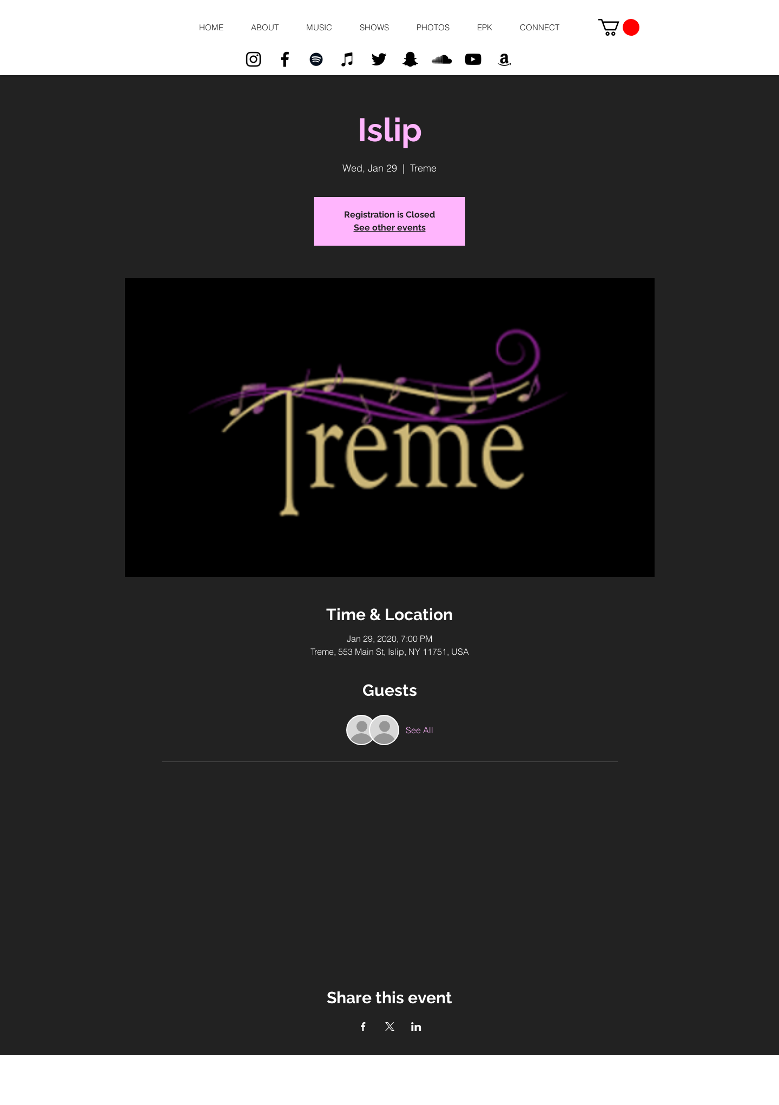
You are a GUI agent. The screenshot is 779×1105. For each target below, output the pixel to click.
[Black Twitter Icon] (379, 59)
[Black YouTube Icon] (473, 59)
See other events (390, 227)
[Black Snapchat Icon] (410, 59)
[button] (264, 27)
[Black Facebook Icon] (285, 59)
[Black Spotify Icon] (316, 59)
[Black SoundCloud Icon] (442, 59)
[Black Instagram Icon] (253, 59)
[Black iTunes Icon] (348, 59)
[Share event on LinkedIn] (416, 1026)
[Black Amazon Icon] (504, 59)
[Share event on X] (390, 1026)
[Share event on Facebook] (363, 1026)
